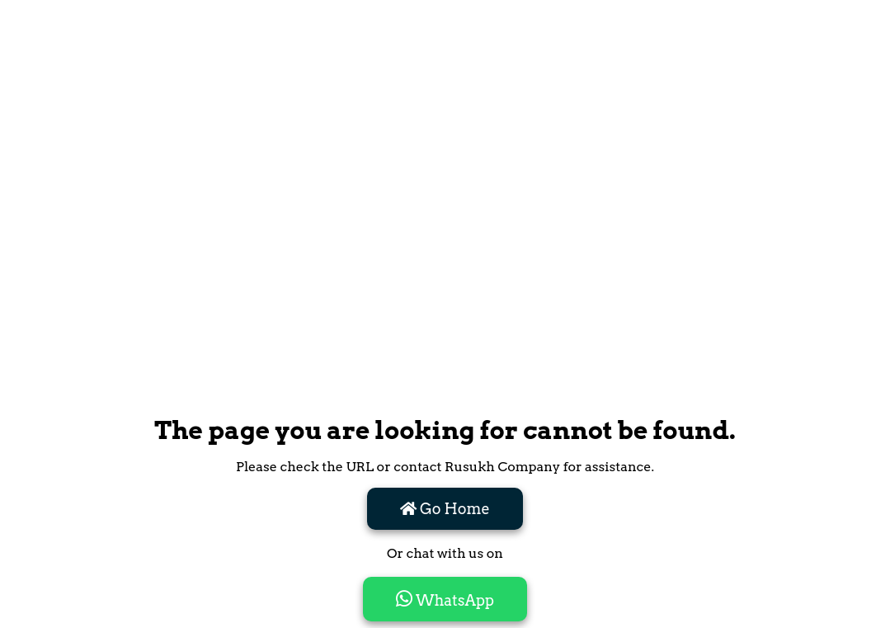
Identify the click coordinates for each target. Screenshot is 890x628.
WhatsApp (445, 599)
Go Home (445, 508)
